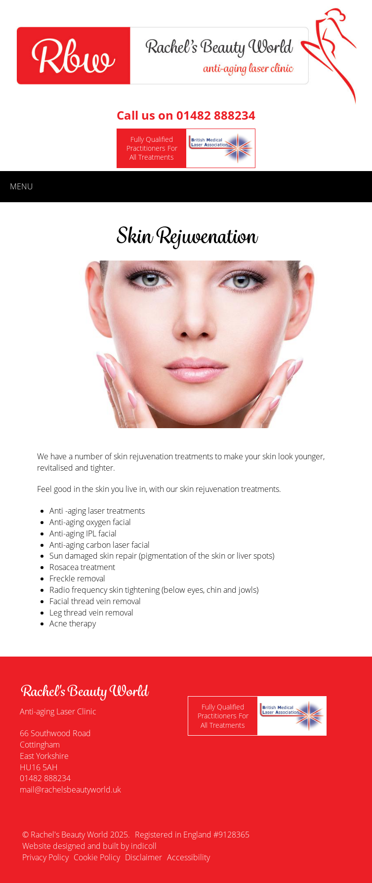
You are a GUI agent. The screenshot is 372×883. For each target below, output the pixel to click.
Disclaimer (143, 857)
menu (21, 186)
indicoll (144, 845)
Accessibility (188, 857)
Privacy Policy (45, 857)
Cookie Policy (97, 857)
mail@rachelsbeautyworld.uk (70, 789)
